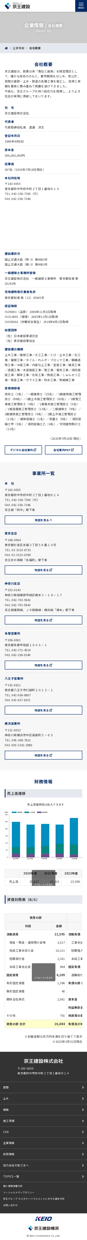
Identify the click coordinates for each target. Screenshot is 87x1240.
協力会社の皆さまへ (16, 1165)
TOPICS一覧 (11, 1176)
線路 (6, 1110)
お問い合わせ (10, 1205)
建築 (6, 1087)
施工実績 (9, 1121)
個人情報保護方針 (13, 1186)
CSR (6, 1132)
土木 (6, 1098)
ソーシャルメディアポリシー (19, 1192)
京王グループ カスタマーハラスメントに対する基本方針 (34, 1198)
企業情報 (18, 48)
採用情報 (9, 1154)
